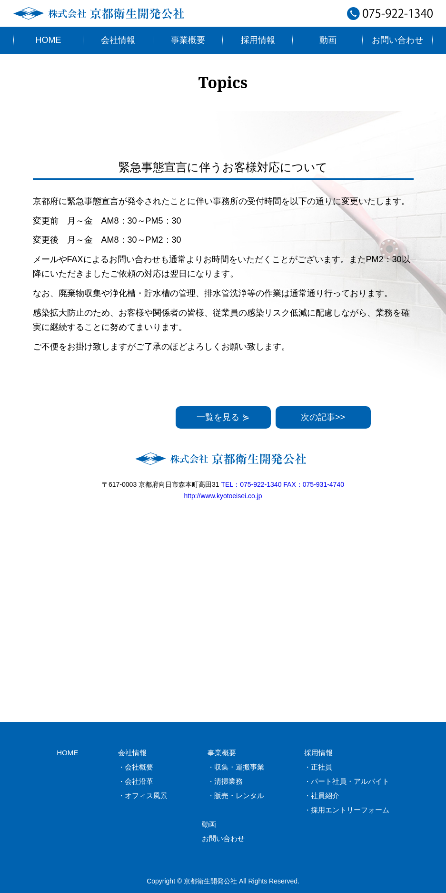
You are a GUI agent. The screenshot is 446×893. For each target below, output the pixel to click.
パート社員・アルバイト (350, 781)
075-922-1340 (390, 17)
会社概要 (139, 767)
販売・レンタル (239, 795)
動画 (328, 40)
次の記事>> (323, 417)
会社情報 (118, 40)
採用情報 (258, 40)
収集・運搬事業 (239, 767)
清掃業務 (228, 781)
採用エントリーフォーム (350, 810)
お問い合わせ (397, 40)
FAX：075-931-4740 (313, 484)
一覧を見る (223, 417)
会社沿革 (139, 781)
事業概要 (188, 40)
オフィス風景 (146, 795)
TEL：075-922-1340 (251, 484)
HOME (48, 40)
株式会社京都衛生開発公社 (101, 13)
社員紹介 (325, 795)
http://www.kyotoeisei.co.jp (223, 496)
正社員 (321, 767)
